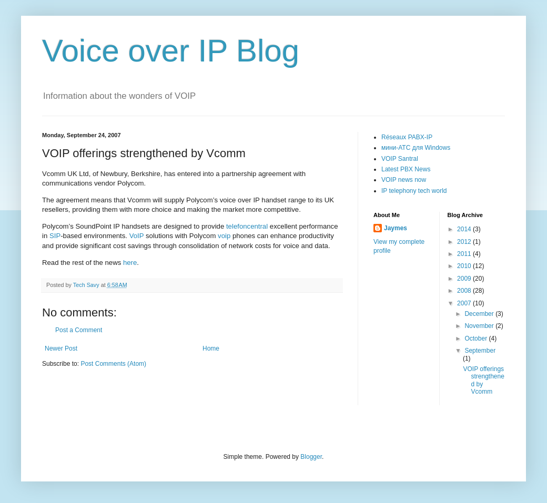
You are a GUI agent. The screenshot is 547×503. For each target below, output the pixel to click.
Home (210, 348)
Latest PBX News (405, 169)
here (130, 262)
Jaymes (395, 228)
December (479, 313)
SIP (54, 236)
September (479, 350)
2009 (465, 278)
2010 (465, 266)
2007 (465, 303)
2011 (465, 254)
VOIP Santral (399, 158)
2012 (465, 241)
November (479, 326)
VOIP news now (403, 179)
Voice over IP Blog (170, 50)
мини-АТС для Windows (415, 147)
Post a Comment (78, 330)
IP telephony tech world (414, 190)
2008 (465, 290)
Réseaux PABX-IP (406, 137)
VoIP (136, 236)
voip (225, 236)
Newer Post (61, 348)
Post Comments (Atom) (113, 363)
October (476, 338)
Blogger (311, 456)
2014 (465, 229)
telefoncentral (248, 226)
